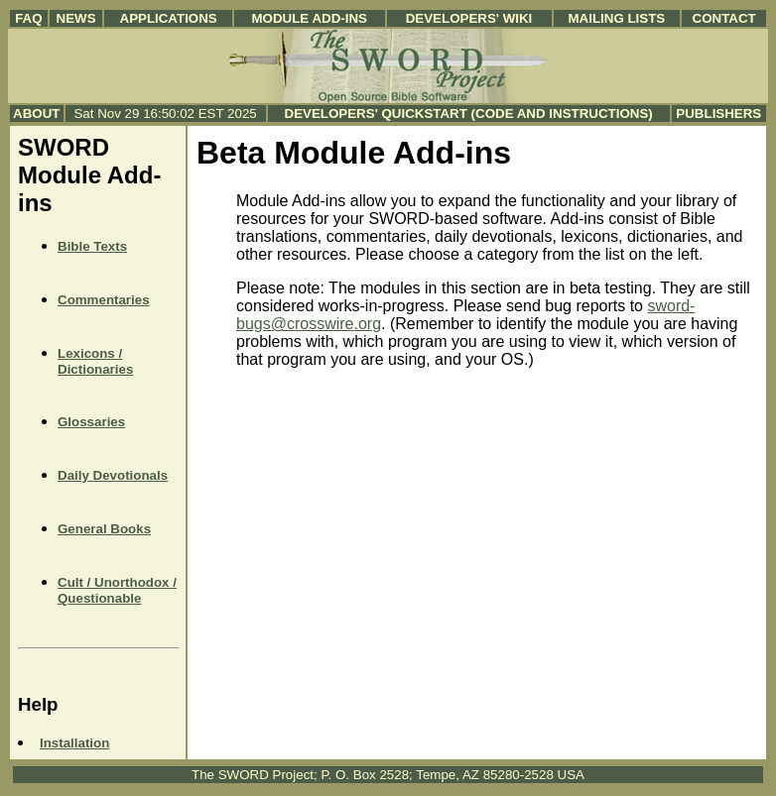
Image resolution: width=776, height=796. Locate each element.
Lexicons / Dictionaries (95, 361)
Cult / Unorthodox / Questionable (117, 590)
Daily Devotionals (113, 475)
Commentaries (104, 299)
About (36, 113)
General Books (104, 528)
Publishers (718, 113)
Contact (724, 18)
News (76, 18)
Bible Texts (92, 246)
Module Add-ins (309, 18)
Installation (74, 743)
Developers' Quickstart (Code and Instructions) (469, 113)
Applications (168, 18)
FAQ (28, 18)
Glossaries (91, 421)
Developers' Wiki (469, 18)
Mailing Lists (616, 18)
